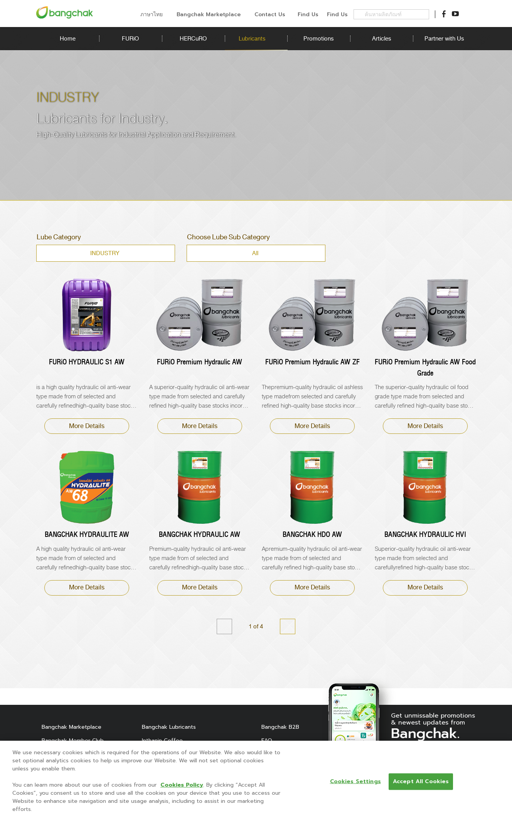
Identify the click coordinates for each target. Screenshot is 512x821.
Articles (381, 38)
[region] (256, 781)
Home (68, 38)
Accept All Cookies (421, 781)
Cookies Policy (181, 785)
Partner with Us (444, 38)
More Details (86, 426)
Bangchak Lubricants (169, 727)
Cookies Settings (355, 781)
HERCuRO (193, 38)
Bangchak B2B (280, 727)
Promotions (319, 38)
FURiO (130, 38)
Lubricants (256, 38)
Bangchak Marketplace (71, 727)
